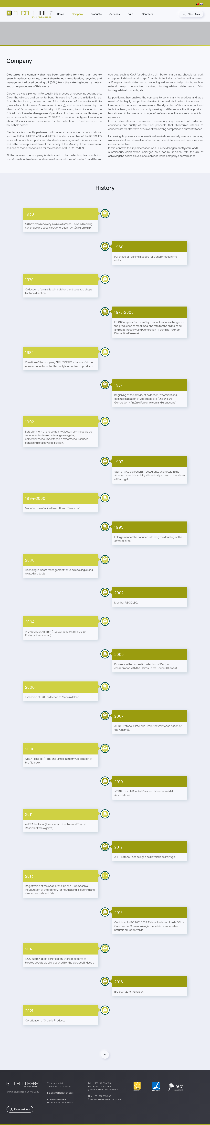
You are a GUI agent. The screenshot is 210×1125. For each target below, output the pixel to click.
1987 (118, 385)
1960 (118, 246)
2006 (30, 687)
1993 (118, 461)
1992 (29, 421)
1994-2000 (35, 498)
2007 (118, 716)
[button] (105, 1055)
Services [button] (114, 14)
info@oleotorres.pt (64, 1092)
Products (96, 14)
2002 (119, 592)
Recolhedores (20, 1109)
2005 (119, 654)
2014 (29, 949)
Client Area (191, 14)
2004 (29, 621)
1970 (29, 279)
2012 (118, 847)
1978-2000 (124, 312)
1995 (118, 527)
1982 (29, 352)
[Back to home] (29, 14)
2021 (29, 1010)
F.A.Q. (131, 14)
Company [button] (77, 14)
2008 (29, 749)
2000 (30, 560)
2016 (118, 981)
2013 (29, 876)
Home (60, 14)
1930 (29, 214)
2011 (29, 814)
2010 (118, 781)
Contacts (147, 14)
